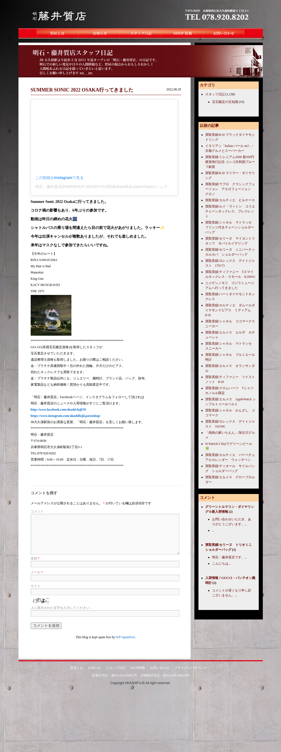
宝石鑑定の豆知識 (225, 102)
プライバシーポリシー (190, 668)
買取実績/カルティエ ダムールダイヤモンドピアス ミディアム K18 (230, 310)
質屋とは (76, 668)
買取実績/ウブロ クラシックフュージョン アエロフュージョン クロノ (230, 189)
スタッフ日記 (215, 94)
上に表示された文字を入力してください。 (62, 608)
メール (37, 572)
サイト (35, 586)
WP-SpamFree (125, 637)
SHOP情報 (137, 668)
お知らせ (94, 668)
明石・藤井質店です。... (229, 557)
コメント (37, 511)
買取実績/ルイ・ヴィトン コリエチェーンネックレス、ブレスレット (230, 211)
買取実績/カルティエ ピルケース (230, 200)
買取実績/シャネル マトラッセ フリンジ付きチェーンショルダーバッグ (230, 227)
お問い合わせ (159, 668)
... (213, 530)
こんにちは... (221, 563)
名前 (35, 558)
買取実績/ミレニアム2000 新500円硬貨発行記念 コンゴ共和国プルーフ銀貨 (230, 162)
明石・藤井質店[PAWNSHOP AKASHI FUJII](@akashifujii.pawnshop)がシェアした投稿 (108, 186)
